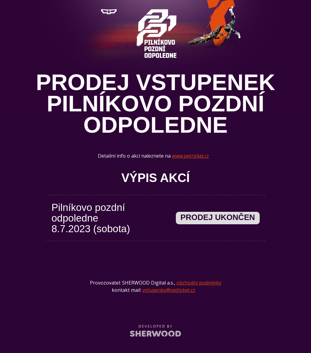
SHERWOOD (155, 330)
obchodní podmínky (198, 282)
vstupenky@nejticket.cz (168, 290)
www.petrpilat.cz (190, 155)
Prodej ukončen (217, 217)
